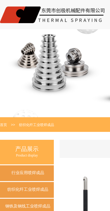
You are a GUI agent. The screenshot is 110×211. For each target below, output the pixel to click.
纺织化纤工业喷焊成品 (36, 125)
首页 (3, 125)
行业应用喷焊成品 (27, 173)
